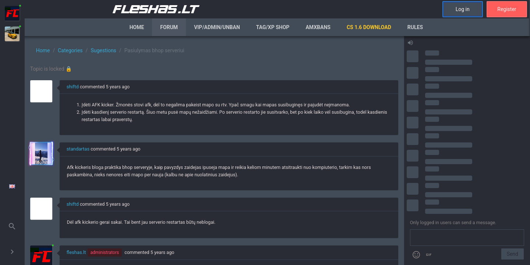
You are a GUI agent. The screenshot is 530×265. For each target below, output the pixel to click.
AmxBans (318, 27)
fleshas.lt (76, 252)
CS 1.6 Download (369, 27)
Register (506, 9)
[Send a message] (467, 237)
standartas (78, 149)
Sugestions (103, 50)
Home (137, 27)
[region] (214, 150)
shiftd (73, 86)
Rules (415, 27)
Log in (463, 9)
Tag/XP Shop (273, 27)
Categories (70, 50)
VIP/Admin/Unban (217, 27)
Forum (169, 27)
